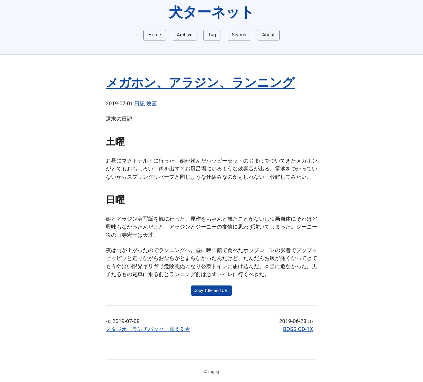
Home (154, 35)
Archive (184, 35)
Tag (212, 35)
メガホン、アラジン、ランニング (200, 82)
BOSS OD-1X (298, 329)
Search (239, 35)
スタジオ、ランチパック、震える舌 (148, 329)
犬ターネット (211, 12)
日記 (139, 103)
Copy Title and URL (211, 290)
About (268, 35)
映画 (151, 103)
